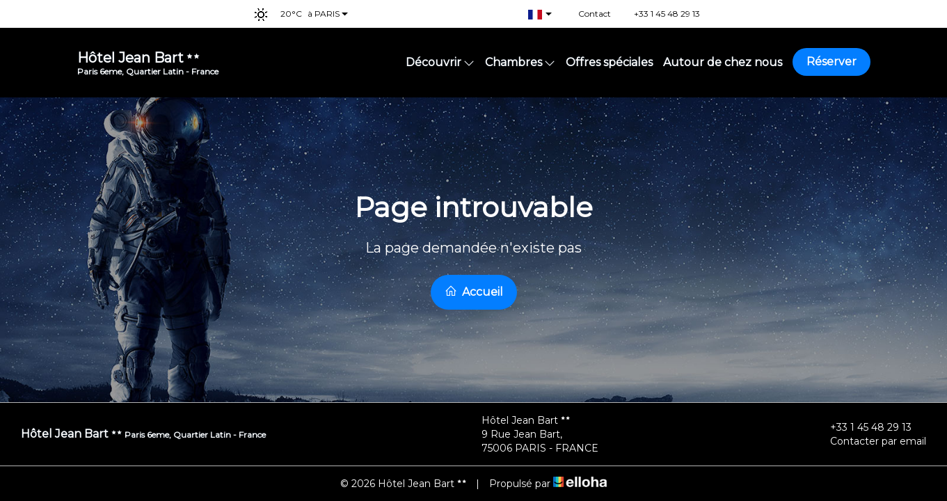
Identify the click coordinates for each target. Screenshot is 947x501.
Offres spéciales (609, 62)
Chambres (520, 62)
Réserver (831, 61)
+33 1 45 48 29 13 (863, 427)
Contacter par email (870, 441)
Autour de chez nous (722, 62)
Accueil (474, 292)
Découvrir (440, 62)
